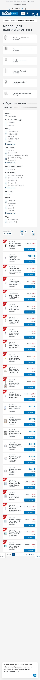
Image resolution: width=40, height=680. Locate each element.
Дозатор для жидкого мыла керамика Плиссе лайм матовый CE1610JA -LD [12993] (15, 361)
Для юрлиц (31, 1)
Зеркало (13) (12, 160)
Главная (6, 20)
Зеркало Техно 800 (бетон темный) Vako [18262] (15, 546)
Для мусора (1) (12, 180)
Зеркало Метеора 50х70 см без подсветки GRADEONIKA (15, 421)
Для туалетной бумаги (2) (16, 185)
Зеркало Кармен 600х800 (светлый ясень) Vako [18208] (15, 396)
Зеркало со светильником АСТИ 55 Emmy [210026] (14, 497)
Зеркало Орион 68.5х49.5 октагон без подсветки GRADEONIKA (15, 434)
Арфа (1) (10, 205)
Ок (35, 675)
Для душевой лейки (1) (15, 178)
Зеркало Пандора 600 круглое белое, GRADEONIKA (15, 445)
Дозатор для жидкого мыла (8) (18, 155)
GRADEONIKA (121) (14, 139)
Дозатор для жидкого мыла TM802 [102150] (14, 320)
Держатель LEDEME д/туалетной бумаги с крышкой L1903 (15, 258)
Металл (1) (11, 169)
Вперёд (31, 554)
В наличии (11, 122)
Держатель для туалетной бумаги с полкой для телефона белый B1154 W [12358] (15, 285)
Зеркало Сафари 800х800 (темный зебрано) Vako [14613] (14, 484)
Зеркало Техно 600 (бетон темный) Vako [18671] (15, 533)
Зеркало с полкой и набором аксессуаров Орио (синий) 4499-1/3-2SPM (15, 510)
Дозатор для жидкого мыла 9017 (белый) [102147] (14, 296)
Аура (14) (11, 210)
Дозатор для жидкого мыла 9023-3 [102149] (14, 308)
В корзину (30, 249)
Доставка (23, 1)
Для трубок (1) (12, 183)
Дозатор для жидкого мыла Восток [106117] (14, 345)
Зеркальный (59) (13, 219)
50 (25, 231)
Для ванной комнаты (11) (16, 175)
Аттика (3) (11, 208)
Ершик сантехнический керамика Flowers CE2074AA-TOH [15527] (15, 385)
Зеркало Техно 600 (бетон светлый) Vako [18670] (15, 521)
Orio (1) (10, 141)
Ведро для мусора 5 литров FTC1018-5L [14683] (15, 245)
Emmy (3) (11, 136)
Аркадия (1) (11, 200)
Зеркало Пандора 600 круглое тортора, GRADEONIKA (15, 459)
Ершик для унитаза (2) (15, 158)
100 (22, 234)
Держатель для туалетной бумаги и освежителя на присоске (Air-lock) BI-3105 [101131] (15, 273)
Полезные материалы (20, 4)
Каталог (13, 20)
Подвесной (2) (12, 222)
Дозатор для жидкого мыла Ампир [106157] (14, 333)
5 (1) (9, 194)
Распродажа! (12, 116)
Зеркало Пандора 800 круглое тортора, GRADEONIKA (15, 472)
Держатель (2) (12, 153)
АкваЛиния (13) (13, 131)
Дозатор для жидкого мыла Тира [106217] (14, 370)
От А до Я (7, 233)
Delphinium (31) (12, 134)
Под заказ (11, 125)
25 (22, 231)
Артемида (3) (12, 203)
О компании (9, 1)
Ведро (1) (11, 150)
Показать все (10, 144)
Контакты (17, 1)
